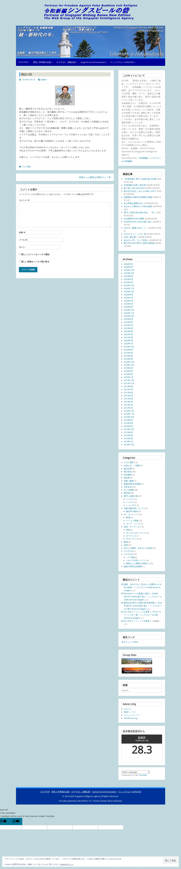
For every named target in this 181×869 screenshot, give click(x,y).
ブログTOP (23, 62)
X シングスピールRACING (122, 62)
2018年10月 (129, 365)
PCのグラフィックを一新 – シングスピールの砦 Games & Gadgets (142, 614)
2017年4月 (128, 398)
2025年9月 (128, 276)
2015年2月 (128, 438)
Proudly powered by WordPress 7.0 (75, 800)
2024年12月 (129, 285)
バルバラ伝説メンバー (136, 560)
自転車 (127, 477)
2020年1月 (128, 343)
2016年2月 (128, 426)
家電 (128, 517)
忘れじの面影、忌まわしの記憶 (138, 548)
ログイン (128, 709)
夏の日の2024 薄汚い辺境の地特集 (139, 243)
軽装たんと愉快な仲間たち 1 (95, 177)
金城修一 (44, 79)
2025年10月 (129, 273)
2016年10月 (129, 417)
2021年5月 (128, 337)
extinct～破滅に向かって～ (136, 227)
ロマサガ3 (128, 551)
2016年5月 (128, 423)
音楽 (128, 529)
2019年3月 (128, 359)
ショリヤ (130, 502)
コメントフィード (132, 715)
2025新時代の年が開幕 (134, 218)
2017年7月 (128, 389)
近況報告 (128, 474)
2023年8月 (128, 322)
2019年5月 (128, 352)
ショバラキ (131, 505)
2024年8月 (128, 294)
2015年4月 (128, 435)
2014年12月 (129, 444)
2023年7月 (128, 325)
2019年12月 (129, 346)
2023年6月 (128, 328)
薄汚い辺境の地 (131, 496)
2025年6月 (128, 279)
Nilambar (117, 800)
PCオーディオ (132, 538)
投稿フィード (130, 712)
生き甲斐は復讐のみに (134, 203)
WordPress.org (130, 718)
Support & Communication (93, 62)
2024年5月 (128, 303)
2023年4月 (128, 331)
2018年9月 (128, 368)
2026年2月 (128, 267)
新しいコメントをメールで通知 (35, 254)
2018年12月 (129, 362)
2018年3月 (128, 374)
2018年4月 (128, 371)
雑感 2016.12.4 (131, 584)
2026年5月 (128, 264)
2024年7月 (128, 297)
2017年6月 (128, 392)
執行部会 (128, 471)
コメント (24, 200)
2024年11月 (129, 288)
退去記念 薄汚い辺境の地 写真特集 (139, 602)
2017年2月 (128, 404)
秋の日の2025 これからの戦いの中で (140, 191)
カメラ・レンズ (133, 523)
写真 (126, 545)
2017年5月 (128, 395)
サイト (22, 247)
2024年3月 (128, 306)
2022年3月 (128, 334)
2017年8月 (128, 386)
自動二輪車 (129, 480)
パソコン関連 (132, 520)
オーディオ (131, 536)
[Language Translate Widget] (135, 772)
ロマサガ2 (128, 554)
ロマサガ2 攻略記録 (65, 62)
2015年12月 (129, 429)
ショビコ (130, 499)
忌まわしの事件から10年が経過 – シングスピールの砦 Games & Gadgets (142, 587)
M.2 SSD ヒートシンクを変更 (137, 611)
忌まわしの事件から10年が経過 (138, 206)
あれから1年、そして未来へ (136, 240)
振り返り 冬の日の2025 (134, 188)
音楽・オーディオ (132, 526)
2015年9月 (128, 432)
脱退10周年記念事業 (133, 566)
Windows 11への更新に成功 (136, 593)
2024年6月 (128, 300)
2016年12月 (129, 411)
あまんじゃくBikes (129, 641)
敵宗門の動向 (132, 511)
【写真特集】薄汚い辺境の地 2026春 (140, 178)
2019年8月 (128, 349)
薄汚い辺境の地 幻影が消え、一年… (140, 212)
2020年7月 (128, 340)
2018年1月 (128, 377)
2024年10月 (129, 291)
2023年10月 (129, 316)
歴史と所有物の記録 (42, 62)
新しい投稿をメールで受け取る (35, 261)
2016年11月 (129, 413)
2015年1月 (128, 441)
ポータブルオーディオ (136, 532)
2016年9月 (128, 420)
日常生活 (128, 487)
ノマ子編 (130, 557)
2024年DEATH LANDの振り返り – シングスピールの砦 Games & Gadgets (143, 596)
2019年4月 (128, 355)
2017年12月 (129, 380)
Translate (140, 775)
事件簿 (127, 493)
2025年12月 (129, 270)
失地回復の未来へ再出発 (135, 185)
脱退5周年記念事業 (132, 483)
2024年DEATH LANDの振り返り (138, 221)
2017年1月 (128, 407)
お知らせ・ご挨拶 (132, 465)
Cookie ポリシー (67, 864)
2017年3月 (128, 401)
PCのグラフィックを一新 (135, 234)
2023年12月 (129, 310)
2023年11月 (129, 313)
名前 (22, 232)
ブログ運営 (26, 166)
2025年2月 (128, 282)
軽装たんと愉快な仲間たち (138, 563)
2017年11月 (129, 383)
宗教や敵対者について (134, 508)
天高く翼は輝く (131, 237)
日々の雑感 (129, 489)
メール (23, 239)
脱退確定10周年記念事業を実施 (138, 197)
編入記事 (128, 468)
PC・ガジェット (131, 514)
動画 (126, 541)
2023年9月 (128, 319)
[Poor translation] (15, 821)
